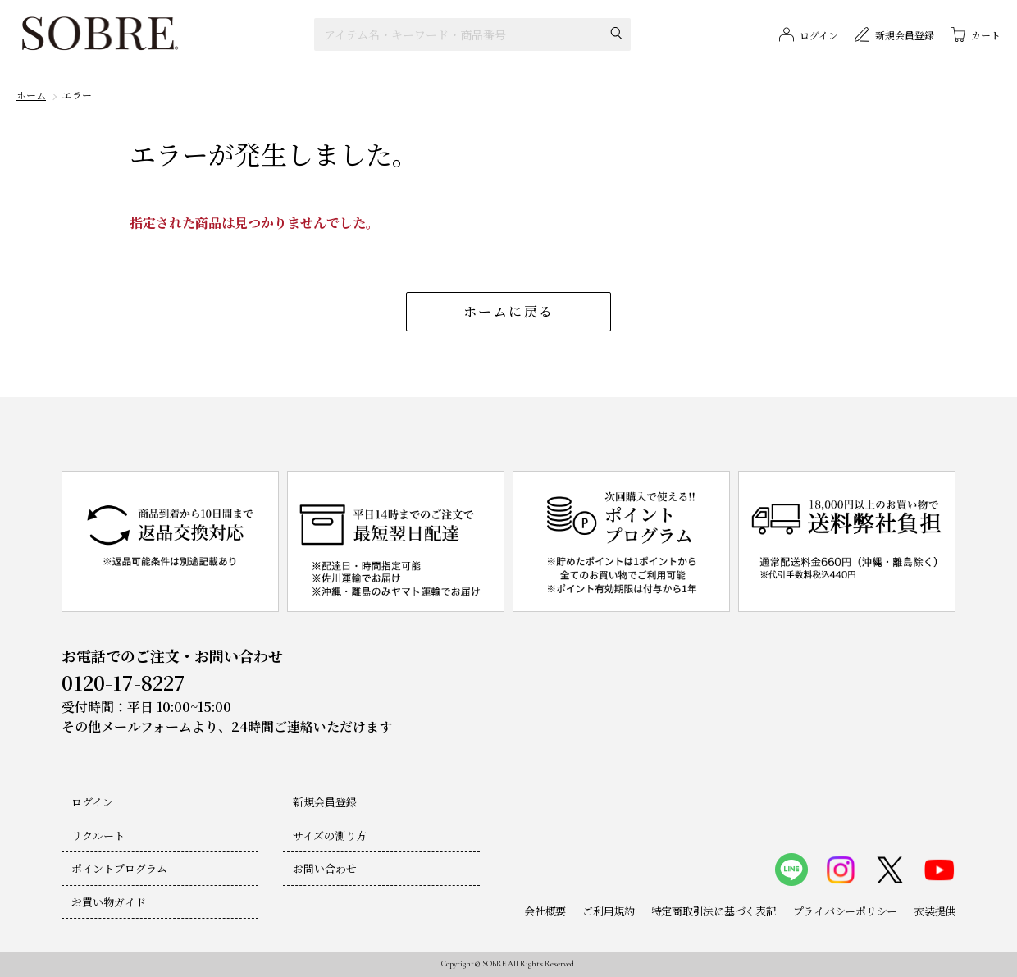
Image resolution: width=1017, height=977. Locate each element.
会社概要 (545, 911)
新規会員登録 (325, 802)
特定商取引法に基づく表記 (714, 911)
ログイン (92, 802)
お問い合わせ (325, 868)
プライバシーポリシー (845, 911)
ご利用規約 (608, 911)
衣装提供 (934, 911)
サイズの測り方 (330, 835)
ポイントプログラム (119, 868)
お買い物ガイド (108, 902)
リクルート (98, 835)
